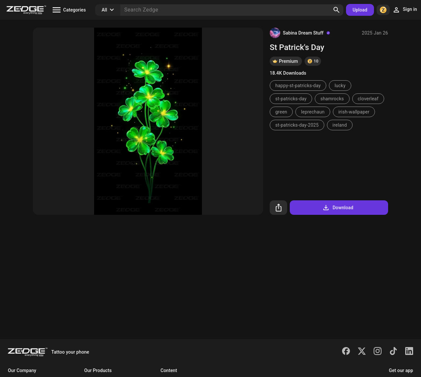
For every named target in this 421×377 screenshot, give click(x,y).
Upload (360, 10)
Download (337, 208)
